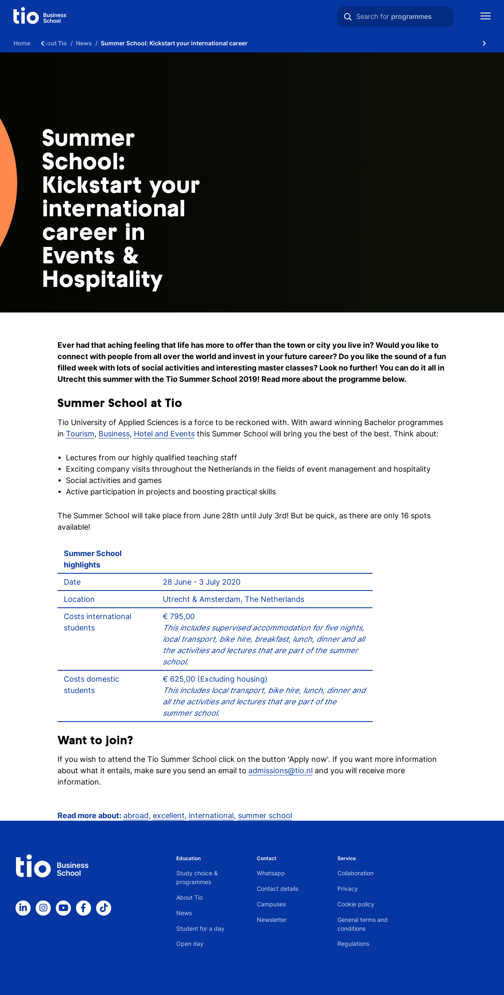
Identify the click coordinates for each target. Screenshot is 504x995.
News (184, 912)
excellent (169, 815)
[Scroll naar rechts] (484, 43)
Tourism (80, 433)
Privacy (347, 888)
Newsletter (272, 919)
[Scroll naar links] (42, 43)
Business (114, 433)
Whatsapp (271, 873)
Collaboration (355, 873)
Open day (190, 943)
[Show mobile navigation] (485, 17)
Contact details (277, 888)
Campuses (271, 904)
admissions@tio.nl (280, 770)
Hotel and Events (164, 433)
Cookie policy (355, 904)
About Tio (189, 897)
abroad (136, 815)
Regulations (353, 943)
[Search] (347, 16)
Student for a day (200, 928)
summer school (265, 815)
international (211, 815)
